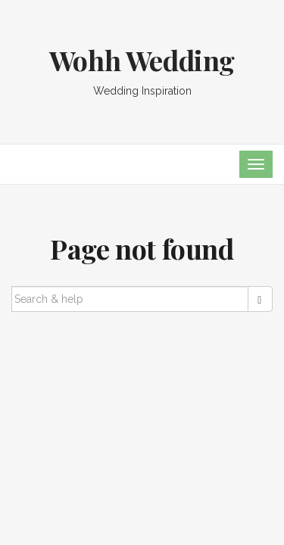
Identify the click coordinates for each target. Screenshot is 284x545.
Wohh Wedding (142, 60)
